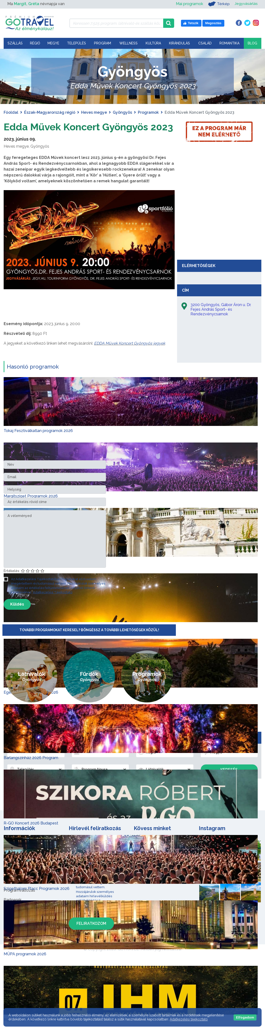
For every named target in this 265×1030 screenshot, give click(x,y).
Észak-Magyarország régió (49, 112)
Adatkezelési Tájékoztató (52, 592)
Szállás (15, 43)
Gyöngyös (122, 112)
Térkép (218, 3)
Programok (148, 112)
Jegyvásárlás (246, 3)
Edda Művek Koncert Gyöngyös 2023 (88, 127)
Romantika (229, 43)
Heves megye (94, 112)
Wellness (128, 43)
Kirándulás (179, 43)
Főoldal (11, 112)
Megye (53, 43)
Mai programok (189, 3)
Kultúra (153, 43)
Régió (35, 43)
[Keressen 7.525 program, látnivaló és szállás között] (116, 23)
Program (102, 43)
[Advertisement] (219, 220)
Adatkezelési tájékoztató (189, 1019)
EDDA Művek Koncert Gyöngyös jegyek (129, 343)
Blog (252, 43)
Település (76, 43)
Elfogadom (245, 1017)
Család (205, 43)
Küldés (17, 604)
